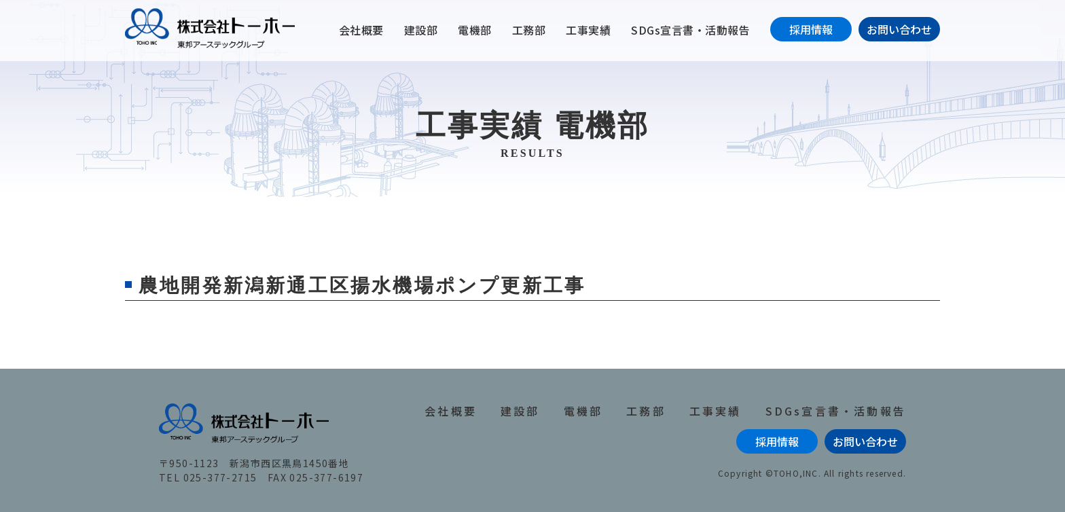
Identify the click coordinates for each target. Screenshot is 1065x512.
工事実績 (588, 30)
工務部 (529, 30)
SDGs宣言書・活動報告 (690, 30)
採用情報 (811, 29)
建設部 (421, 30)
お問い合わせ (899, 29)
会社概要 (361, 30)
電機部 (475, 30)
